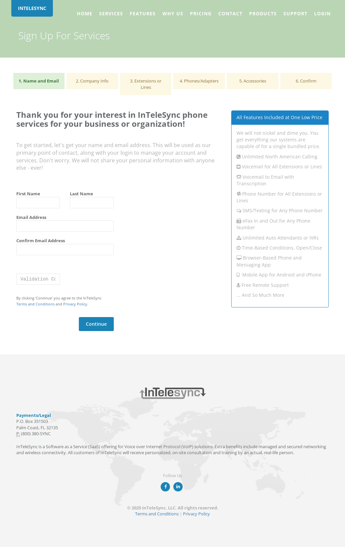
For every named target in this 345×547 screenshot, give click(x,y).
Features (143, 13)
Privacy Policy (75, 303)
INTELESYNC (32, 8)
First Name (28, 194)
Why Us (172, 13)
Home (84, 13)
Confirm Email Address (40, 241)
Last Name (81, 194)
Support (295, 13)
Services (111, 13)
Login (322, 13)
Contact (230, 13)
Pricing (201, 13)
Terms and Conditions (35, 303)
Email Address (31, 217)
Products (263, 13)
